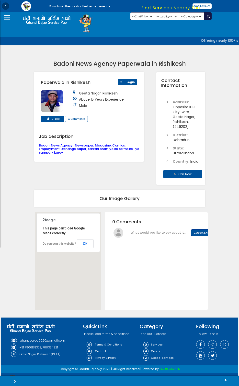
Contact (96, 351)
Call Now (183, 174)
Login (127, 82)
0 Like (52, 119)
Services (153, 344)
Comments (76, 119)
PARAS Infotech (169, 369)
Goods (151, 351)
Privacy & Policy (101, 358)
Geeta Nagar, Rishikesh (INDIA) (35, 354)
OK (85, 244)
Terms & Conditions (104, 344)
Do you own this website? (59, 243)
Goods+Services (158, 358)
